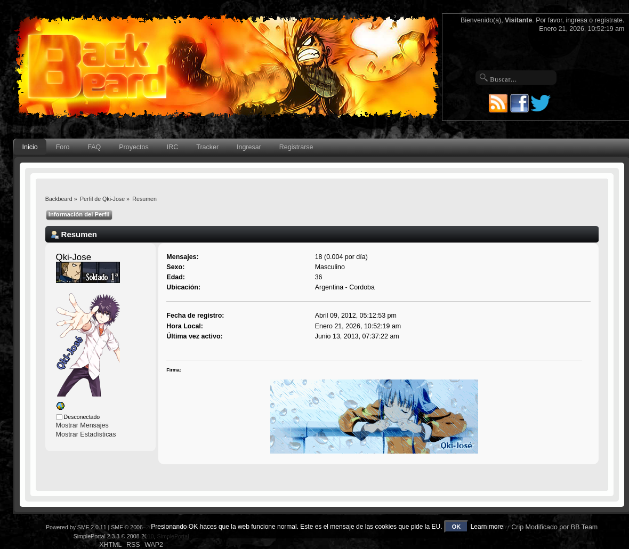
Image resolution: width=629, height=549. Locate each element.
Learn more (487, 526)
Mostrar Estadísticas (86, 434)
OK (456, 526)
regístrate (609, 20)
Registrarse (296, 147)
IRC (172, 147)
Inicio (30, 147)
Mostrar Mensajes (82, 425)
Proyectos (133, 147)
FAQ (94, 147)
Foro (63, 147)
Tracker (207, 147)
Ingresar (249, 147)
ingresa (576, 20)
